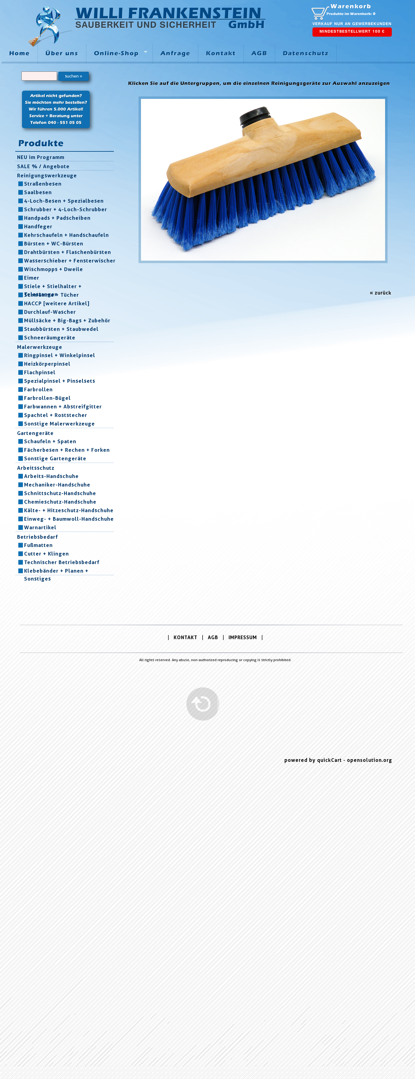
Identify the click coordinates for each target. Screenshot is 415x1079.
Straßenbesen (43, 184)
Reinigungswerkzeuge (47, 175)
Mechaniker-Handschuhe (57, 485)
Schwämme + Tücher (51, 295)
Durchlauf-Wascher (50, 312)
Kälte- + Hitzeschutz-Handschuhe (69, 510)
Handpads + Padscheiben (57, 218)
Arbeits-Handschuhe (51, 476)
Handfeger (38, 226)
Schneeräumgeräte (49, 338)
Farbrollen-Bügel (47, 398)
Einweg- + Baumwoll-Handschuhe (69, 519)
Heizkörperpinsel (47, 364)
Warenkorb (350, 6)
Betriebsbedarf (37, 537)
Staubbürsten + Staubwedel (61, 329)
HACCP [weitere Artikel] (56, 303)
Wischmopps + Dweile (53, 269)
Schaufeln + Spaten (50, 441)
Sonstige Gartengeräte (55, 458)
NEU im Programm (40, 157)
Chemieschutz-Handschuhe (60, 502)
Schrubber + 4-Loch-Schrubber (65, 209)
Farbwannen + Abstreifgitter (63, 407)
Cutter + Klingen (46, 554)
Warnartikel (40, 527)
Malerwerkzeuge (39, 347)
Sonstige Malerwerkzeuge (59, 424)
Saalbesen (38, 192)
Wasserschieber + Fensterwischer (70, 261)
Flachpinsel (40, 372)
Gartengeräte (35, 433)
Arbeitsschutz (35, 468)
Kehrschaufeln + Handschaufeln (66, 235)
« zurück (381, 293)
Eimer (31, 278)
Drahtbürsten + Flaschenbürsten (67, 252)
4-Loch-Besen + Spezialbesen (64, 201)
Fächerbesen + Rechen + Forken (67, 450)
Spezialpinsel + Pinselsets (59, 381)
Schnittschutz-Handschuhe (60, 493)
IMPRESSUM (243, 637)
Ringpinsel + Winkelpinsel (59, 355)
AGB (213, 637)
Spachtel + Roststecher (55, 415)
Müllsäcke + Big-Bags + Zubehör (67, 320)
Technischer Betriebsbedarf (61, 562)
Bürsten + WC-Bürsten (53, 244)
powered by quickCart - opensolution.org (338, 760)
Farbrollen (38, 389)
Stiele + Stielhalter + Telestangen (53, 286)
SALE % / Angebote (43, 166)
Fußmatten (38, 545)
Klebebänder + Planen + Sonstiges (56, 571)
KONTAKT (185, 637)
